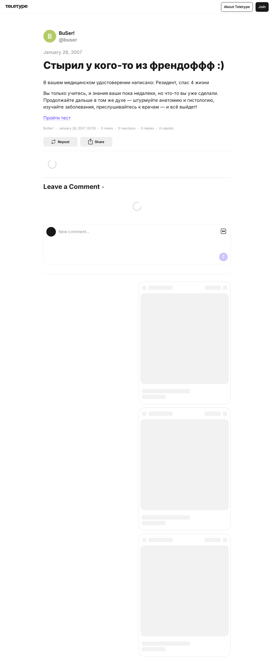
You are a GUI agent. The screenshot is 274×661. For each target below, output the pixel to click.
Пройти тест (57, 118)
